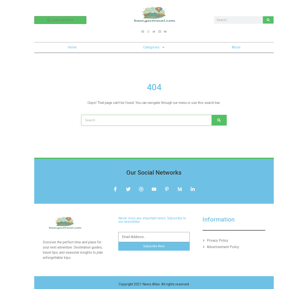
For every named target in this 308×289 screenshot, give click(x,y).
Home (72, 47)
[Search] (268, 20)
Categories (154, 47)
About (236, 47)
